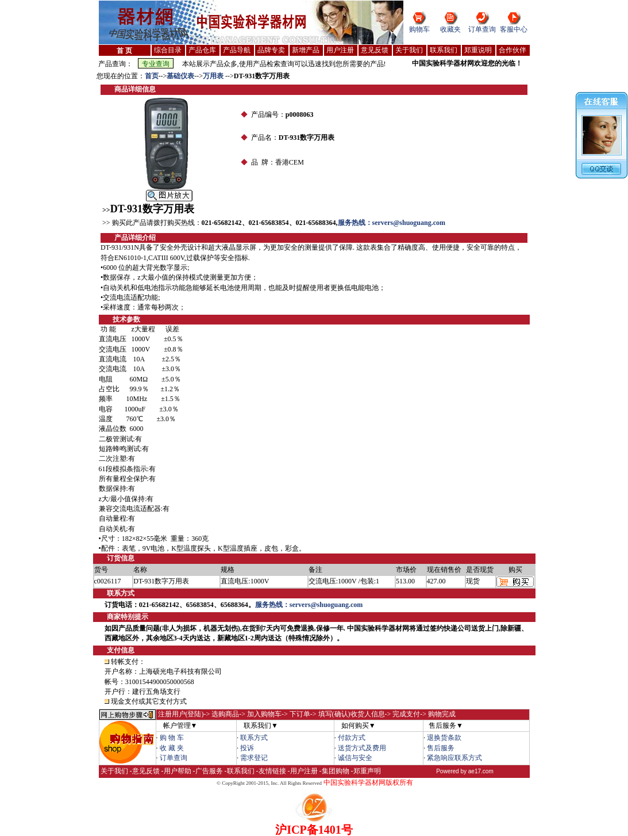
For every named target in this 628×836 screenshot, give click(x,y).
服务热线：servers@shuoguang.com (392, 223)
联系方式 (254, 738)
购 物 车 (172, 738)
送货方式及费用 (362, 748)
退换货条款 (444, 738)
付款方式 (351, 738)
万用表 (214, 76)
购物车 (419, 29)
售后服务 (440, 748)
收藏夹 (450, 29)
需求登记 (254, 758)
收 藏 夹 (172, 748)
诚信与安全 (355, 758)
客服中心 (513, 29)
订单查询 (482, 29)
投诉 (247, 748)
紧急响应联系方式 (454, 758)
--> (163, 76)
